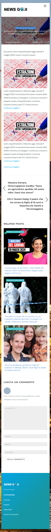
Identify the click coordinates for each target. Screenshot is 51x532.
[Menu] (45, 6)
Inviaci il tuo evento (11, 514)
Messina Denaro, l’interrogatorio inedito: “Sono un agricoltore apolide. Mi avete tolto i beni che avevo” (26, 187)
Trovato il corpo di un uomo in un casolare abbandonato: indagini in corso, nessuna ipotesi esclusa (23, 319)
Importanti (8, 509)
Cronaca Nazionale (25, 28)
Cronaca (7, 500)
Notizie (6, 505)
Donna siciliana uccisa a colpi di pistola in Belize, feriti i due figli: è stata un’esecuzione (25, 368)
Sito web (9, 452)
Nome (8, 436)
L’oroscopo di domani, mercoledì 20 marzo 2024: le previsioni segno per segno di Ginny (24, 270)
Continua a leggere (12, 108)
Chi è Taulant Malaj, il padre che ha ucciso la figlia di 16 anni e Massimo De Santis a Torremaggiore (25, 204)
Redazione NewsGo (13, 42)
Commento (10, 408)
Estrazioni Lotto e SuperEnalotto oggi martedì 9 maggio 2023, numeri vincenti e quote (25, 32)
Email (8, 444)
